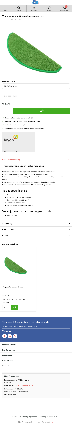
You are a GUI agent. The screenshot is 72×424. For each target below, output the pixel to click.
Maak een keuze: (9, 81)
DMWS (49, 417)
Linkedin (10, 335)
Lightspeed (33, 417)
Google (15, 335)
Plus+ (56, 417)
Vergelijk (18, 19)
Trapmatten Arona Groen (13, 287)
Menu (5, 8)
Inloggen (34, 8)
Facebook (4, 335)
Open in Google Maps (24, 385)
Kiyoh (52, 422)
